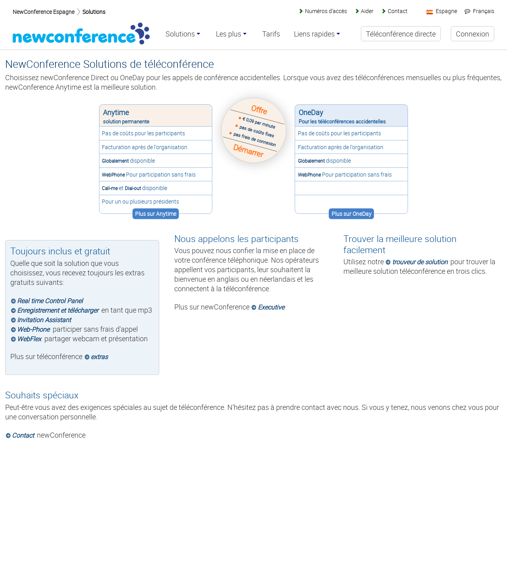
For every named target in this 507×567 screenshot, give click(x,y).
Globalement (114, 161)
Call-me (109, 188)
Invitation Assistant (44, 319)
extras (99, 356)
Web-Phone (33, 329)
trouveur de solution (420, 262)
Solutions (93, 11)
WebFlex (29, 338)
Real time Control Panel (50, 300)
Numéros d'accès (326, 11)
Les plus (229, 34)
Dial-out (132, 188)
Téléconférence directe (401, 33)
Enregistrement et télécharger (57, 310)
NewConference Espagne (43, 11)
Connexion (472, 33)
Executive (271, 307)
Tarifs (271, 34)
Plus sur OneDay (352, 213)
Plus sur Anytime (154, 213)
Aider (367, 11)
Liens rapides (314, 34)
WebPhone (112, 174)
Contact (23, 435)
